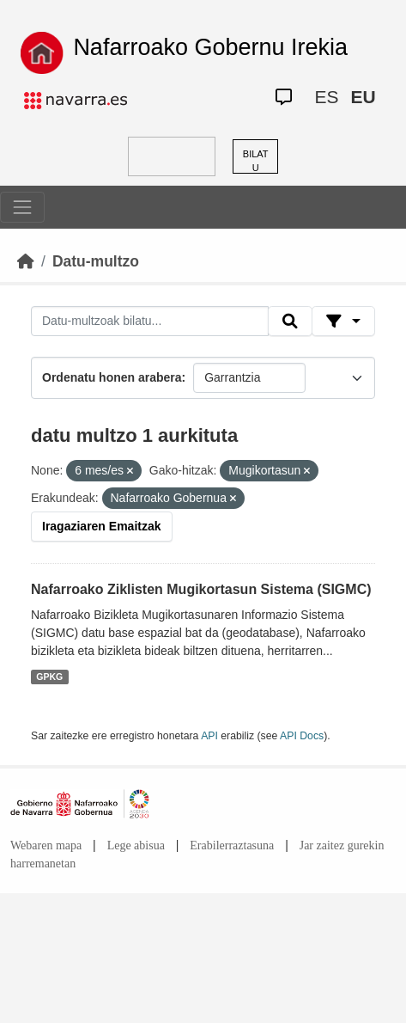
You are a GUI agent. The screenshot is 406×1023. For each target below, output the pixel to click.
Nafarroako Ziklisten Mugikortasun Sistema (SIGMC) (201, 589)
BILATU (256, 161)
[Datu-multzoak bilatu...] (150, 321)
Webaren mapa (46, 845)
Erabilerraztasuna (232, 845)
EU (362, 97)
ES (326, 97)
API (209, 736)
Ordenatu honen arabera (112, 377)
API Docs (302, 736)
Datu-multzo (95, 261)
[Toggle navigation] (22, 207)
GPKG (49, 676)
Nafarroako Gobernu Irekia (210, 47)
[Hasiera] (25, 261)
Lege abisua (136, 845)
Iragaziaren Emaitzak (101, 526)
